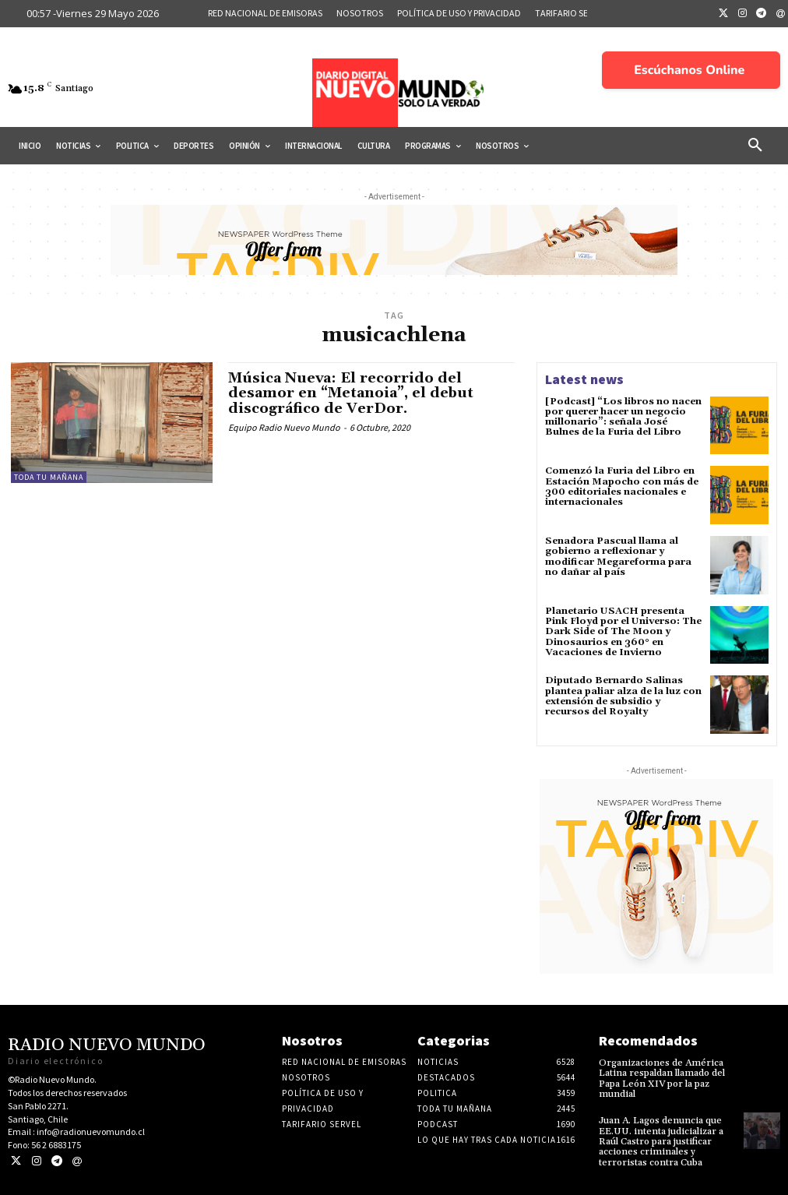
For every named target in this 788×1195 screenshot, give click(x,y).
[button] (755, 145)
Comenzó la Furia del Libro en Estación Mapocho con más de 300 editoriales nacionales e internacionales (621, 486)
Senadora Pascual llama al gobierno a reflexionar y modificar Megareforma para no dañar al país (618, 556)
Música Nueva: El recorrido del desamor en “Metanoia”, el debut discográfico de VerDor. (351, 393)
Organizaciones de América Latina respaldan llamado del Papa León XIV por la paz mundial (662, 1078)
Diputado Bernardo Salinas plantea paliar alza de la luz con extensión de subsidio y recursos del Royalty (623, 696)
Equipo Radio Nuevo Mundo (284, 427)
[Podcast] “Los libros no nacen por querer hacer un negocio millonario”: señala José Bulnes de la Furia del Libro (623, 417)
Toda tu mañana (48, 477)
